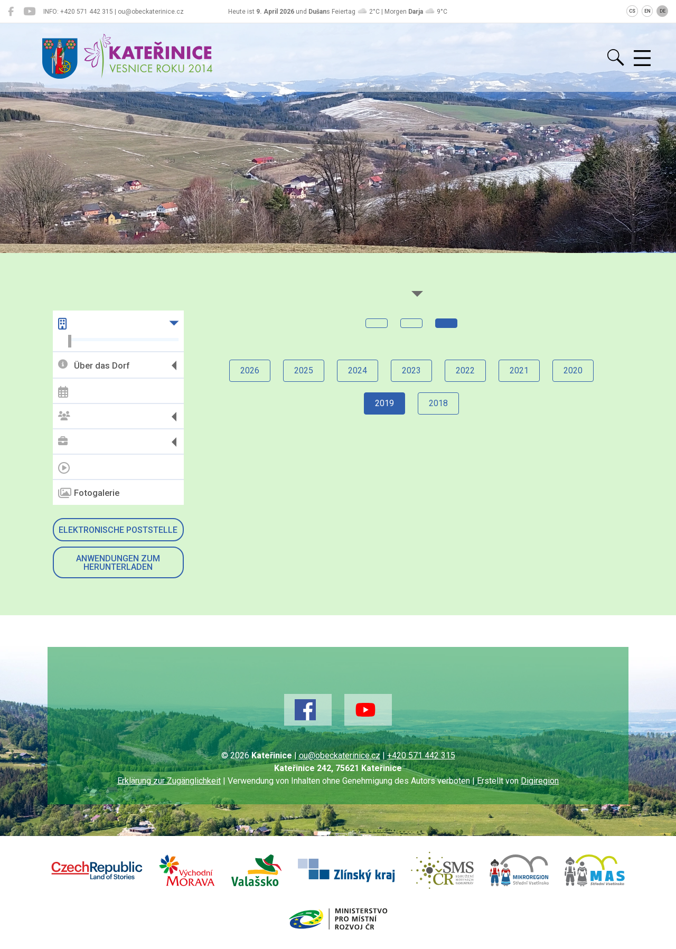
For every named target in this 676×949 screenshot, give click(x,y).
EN (647, 11)
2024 (357, 370)
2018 (438, 403)
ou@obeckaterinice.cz (339, 755)
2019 (384, 403)
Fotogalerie (88, 493)
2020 (573, 370)
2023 (411, 370)
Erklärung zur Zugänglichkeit (169, 781)
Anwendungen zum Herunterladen (118, 562)
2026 (249, 370)
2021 (519, 370)
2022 (465, 370)
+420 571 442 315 (421, 755)
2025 (303, 370)
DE (662, 11)
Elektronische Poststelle (118, 530)
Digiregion (540, 781)
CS (632, 11)
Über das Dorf (93, 365)
